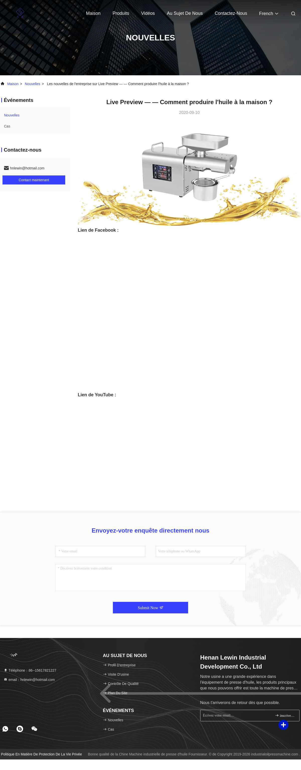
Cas (7, 126)
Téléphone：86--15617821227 (30, 670)
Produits (121, 13)
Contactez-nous (231, 13)
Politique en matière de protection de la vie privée (41, 754)
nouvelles (32, 84)
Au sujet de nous (185, 13)
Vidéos (148, 13)
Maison (93, 13)
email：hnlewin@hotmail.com (29, 680)
